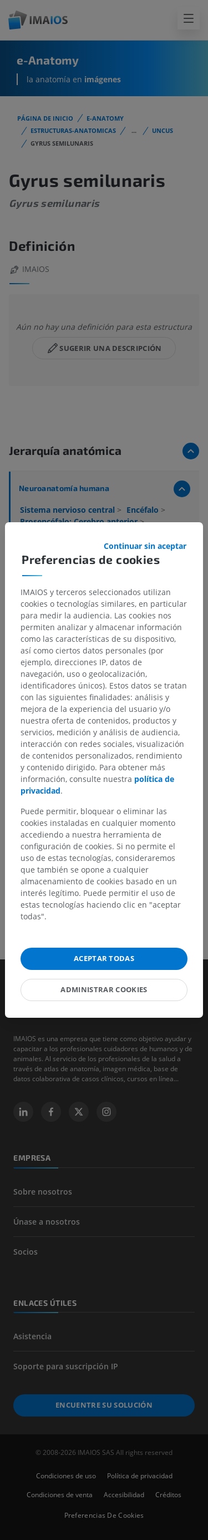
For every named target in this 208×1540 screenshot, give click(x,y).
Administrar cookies (103, 989)
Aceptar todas (104, 958)
